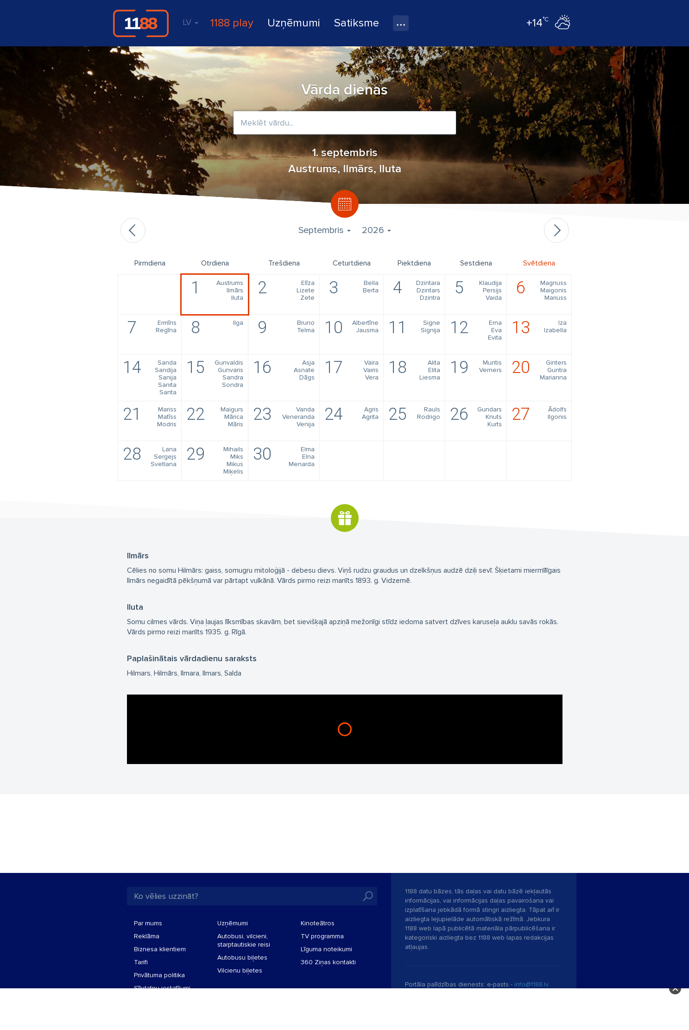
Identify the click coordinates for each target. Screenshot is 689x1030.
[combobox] (345, 122)
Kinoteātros (318, 923)
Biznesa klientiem (160, 949)
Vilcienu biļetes (239, 970)
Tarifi (141, 962)
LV (190, 22)
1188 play (231, 23)
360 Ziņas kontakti (328, 962)
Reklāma (146, 936)
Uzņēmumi (293, 23)
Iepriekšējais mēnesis (132, 230)
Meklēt (368, 896)
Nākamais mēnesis (556, 230)
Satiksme (356, 23)
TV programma (322, 936)
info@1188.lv (531, 984)
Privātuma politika (159, 975)
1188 (141, 23)
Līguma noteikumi (326, 949)
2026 (376, 230)
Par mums (148, 923)
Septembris (324, 230)
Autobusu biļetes (242, 957)
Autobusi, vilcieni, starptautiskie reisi (243, 940)
